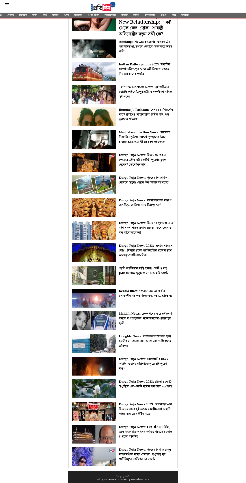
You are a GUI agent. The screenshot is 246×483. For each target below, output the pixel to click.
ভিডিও (136, 15)
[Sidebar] (7, 5)
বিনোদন (78, 15)
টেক (174, 15)
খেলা (66, 15)
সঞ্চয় (163, 15)
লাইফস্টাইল (110, 15)
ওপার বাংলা (93, 15)
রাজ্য (34, 15)
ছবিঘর (124, 15)
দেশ (45, 15)
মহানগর (23, 15)
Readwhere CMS (140, 479)
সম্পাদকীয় (150, 15)
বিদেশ (55, 15)
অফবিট (185, 15)
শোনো (10, 15)
